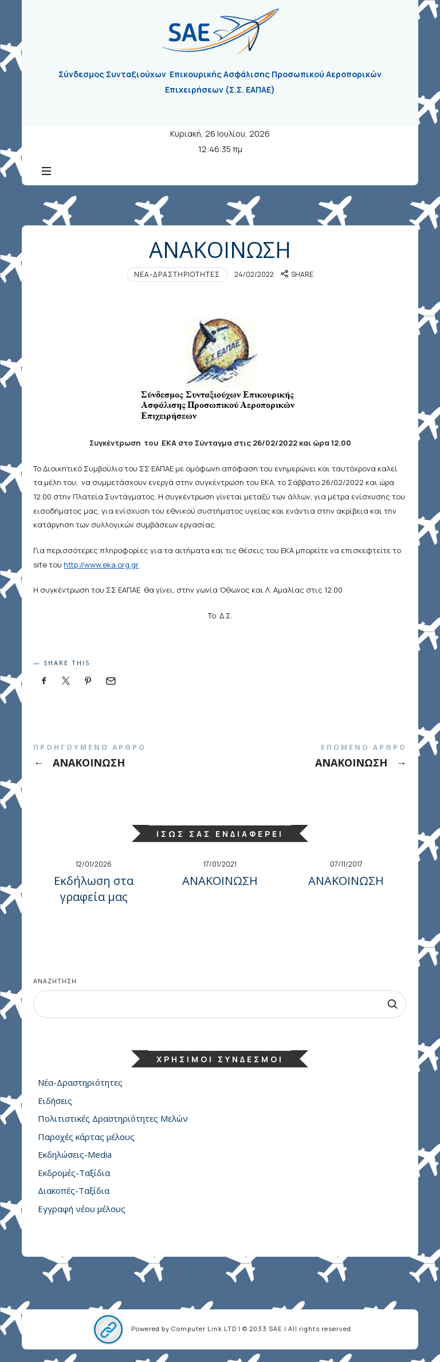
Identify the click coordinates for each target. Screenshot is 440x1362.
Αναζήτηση (55, 980)
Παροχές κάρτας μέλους (86, 1136)
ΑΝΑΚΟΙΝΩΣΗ (126, 758)
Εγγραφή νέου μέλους (81, 1208)
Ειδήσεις (55, 1100)
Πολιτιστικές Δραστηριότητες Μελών (113, 1118)
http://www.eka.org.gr (101, 564)
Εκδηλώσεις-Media (75, 1154)
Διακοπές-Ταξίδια (73, 1190)
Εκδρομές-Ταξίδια (74, 1172)
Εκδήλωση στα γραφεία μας (93, 888)
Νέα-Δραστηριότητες (177, 274)
